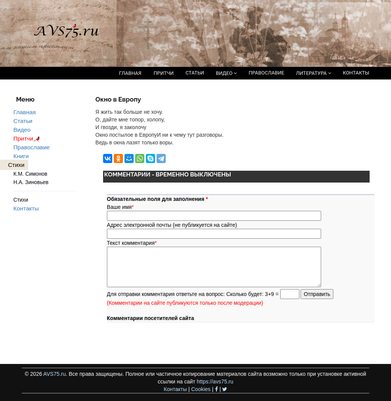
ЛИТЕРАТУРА (313, 73)
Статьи (22, 121)
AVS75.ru (54, 374)
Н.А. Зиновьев (30, 182)
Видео (22, 129)
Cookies (201, 389)
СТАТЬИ (195, 73)
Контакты (26, 208)
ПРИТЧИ (163, 73)
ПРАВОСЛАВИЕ (266, 73)
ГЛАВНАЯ (130, 73)
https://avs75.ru (215, 381)
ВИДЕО (226, 73)
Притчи (27, 138)
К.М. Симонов (30, 174)
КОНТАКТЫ (356, 73)
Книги (21, 156)
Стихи (20, 200)
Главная (24, 112)
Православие (31, 147)
